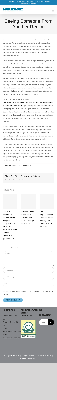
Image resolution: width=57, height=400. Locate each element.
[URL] (28, 284)
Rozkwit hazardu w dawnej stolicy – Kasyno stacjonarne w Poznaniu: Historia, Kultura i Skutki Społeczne (10, 223)
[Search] (51, 322)
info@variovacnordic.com (12, 331)
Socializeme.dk (32, 358)
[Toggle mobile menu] (53, 11)
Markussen (8, 165)
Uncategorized (27, 165)
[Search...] (43, 322)
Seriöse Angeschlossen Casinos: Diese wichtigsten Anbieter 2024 (46, 218)
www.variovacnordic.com (11, 338)
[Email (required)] (28, 277)
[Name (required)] (28, 270)
